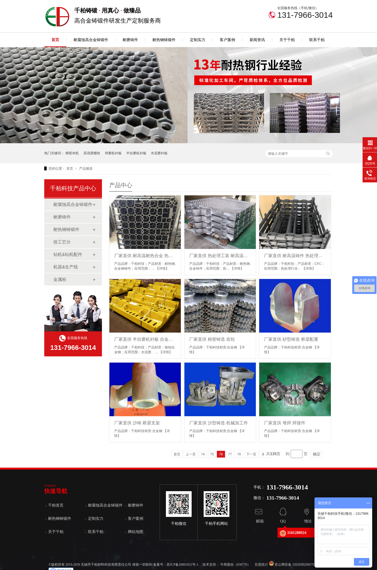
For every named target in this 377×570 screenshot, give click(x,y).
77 (230, 454)
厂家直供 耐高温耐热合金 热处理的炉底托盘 (145, 255)
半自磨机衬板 (136, 153)
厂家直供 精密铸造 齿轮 (212, 339)
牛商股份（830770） (235, 564)
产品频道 (86, 168)
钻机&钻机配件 (67, 254)
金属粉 (59, 279)
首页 (55, 40)
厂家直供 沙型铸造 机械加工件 (218, 423)
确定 (316, 454)
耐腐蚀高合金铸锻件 (91, 40)
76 (221, 454)
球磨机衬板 (113, 153)
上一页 (191, 454)
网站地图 (135, 532)
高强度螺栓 (91, 153)
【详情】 (162, 268)
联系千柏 (317, 40)
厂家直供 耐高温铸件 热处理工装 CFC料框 (295, 255)
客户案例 (227, 40)
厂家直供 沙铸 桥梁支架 (137, 423)
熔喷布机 (72, 153)
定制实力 (197, 40)
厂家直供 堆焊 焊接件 (284, 423)
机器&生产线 (65, 267)
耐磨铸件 (130, 40)
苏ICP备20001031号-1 (182, 564)
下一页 (251, 454)
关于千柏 (287, 40)
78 (239, 454)
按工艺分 (62, 242)
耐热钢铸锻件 (164, 40)
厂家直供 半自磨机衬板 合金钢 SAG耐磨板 (145, 339)
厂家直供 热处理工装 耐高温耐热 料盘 (220, 255)
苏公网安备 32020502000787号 (294, 564)
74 (203, 454)
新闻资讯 (257, 40)
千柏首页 (55, 505)
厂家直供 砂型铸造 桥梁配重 (291, 339)
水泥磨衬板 (159, 153)
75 (212, 454)
